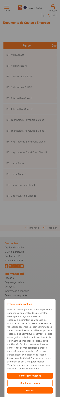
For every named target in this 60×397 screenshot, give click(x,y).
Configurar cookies (30, 383)
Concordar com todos (30, 375)
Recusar (30, 390)
